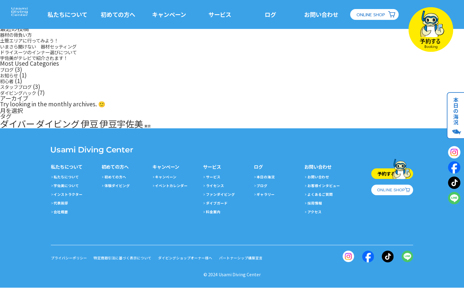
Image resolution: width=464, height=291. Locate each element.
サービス (223, 14)
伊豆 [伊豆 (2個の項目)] (89, 123)
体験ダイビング (120, 188)
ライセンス (217, 188)
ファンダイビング (223, 197)
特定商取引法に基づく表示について (135, 261)
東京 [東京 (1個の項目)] (147, 126)
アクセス (316, 214)
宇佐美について (69, 188)
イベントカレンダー (175, 188)
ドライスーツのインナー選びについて (48, 52)
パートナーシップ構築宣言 (273, 261)
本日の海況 (454, 116)
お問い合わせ (325, 14)
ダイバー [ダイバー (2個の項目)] (17, 123)
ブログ (8, 69)
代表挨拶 (62, 206)
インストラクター (71, 197)
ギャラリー (267, 197)
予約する (379, 175)
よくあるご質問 (323, 197)
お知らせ (11, 75)
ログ (274, 14)
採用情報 (316, 206)
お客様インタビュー (327, 188)
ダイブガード (219, 206)
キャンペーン (173, 14)
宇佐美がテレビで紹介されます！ (43, 57)
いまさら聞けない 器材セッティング (48, 46)
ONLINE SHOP (374, 14)
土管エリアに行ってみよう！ (37, 40)
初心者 (8, 81)
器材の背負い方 (20, 34)
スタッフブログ (20, 86)
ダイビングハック (23, 92)
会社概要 (62, 214)
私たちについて (71, 14)
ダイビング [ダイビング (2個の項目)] (57, 123)
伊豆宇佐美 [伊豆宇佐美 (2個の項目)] (121, 123)
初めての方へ (122, 14)
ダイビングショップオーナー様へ (208, 261)
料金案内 (215, 214)
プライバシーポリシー (72, 261)
